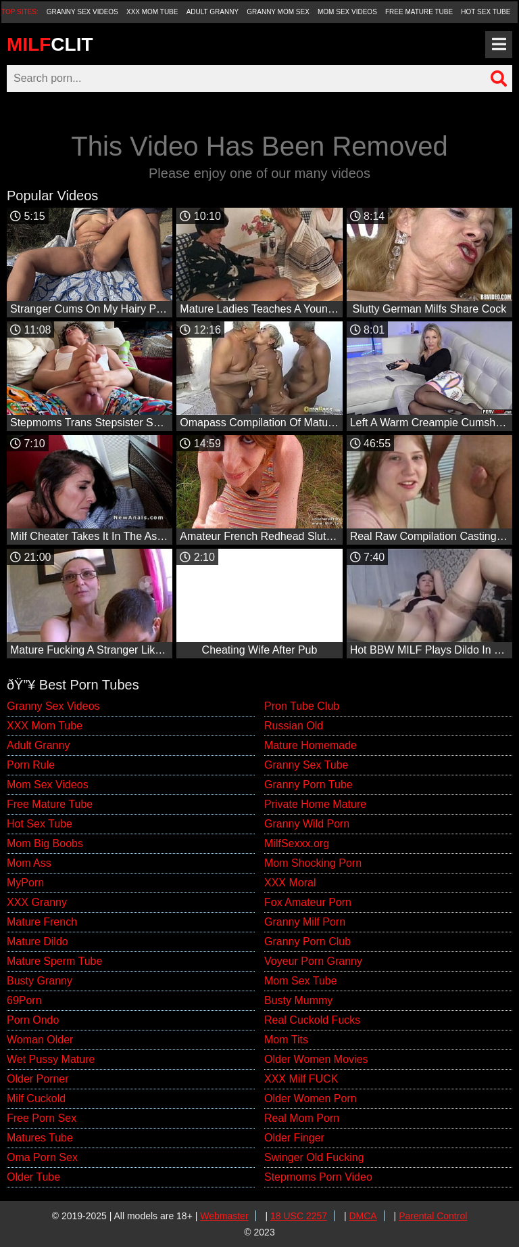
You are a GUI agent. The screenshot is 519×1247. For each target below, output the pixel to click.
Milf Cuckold (36, 1098)
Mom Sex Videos (347, 12)
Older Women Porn (310, 1098)
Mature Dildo (37, 941)
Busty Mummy (298, 1000)
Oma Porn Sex (42, 1157)
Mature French (42, 922)
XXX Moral (290, 882)
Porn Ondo (33, 1020)
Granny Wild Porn (306, 824)
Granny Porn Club (307, 941)
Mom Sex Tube (300, 981)
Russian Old (293, 725)
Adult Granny (213, 12)
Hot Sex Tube (485, 12)
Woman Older (40, 1039)
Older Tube (33, 1177)
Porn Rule (31, 765)
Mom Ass (29, 863)
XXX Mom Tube (152, 12)
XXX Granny (37, 902)
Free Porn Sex (41, 1118)
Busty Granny (39, 981)
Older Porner (38, 1079)
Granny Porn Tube (308, 784)
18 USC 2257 (298, 1215)
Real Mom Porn (301, 1118)
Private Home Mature (315, 804)
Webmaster (224, 1215)
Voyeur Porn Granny (313, 961)
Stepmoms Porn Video (318, 1177)
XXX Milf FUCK (301, 1079)
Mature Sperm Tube (54, 961)
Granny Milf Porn (304, 922)
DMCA (362, 1215)
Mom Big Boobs (45, 843)
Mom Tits (286, 1039)
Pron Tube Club (301, 706)
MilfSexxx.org (296, 843)
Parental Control (433, 1215)
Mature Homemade (310, 745)
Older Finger (294, 1137)
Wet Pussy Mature (51, 1059)
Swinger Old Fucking (314, 1157)
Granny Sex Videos (82, 12)
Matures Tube (40, 1137)
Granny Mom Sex (278, 12)
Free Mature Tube (419, 12)
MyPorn (25, 882)
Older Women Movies (316, 1059)
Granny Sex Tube (306, 765)
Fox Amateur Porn (307, 902)
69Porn (24, 1000)
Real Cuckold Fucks (312, 1020)
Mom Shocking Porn (313, 863)
